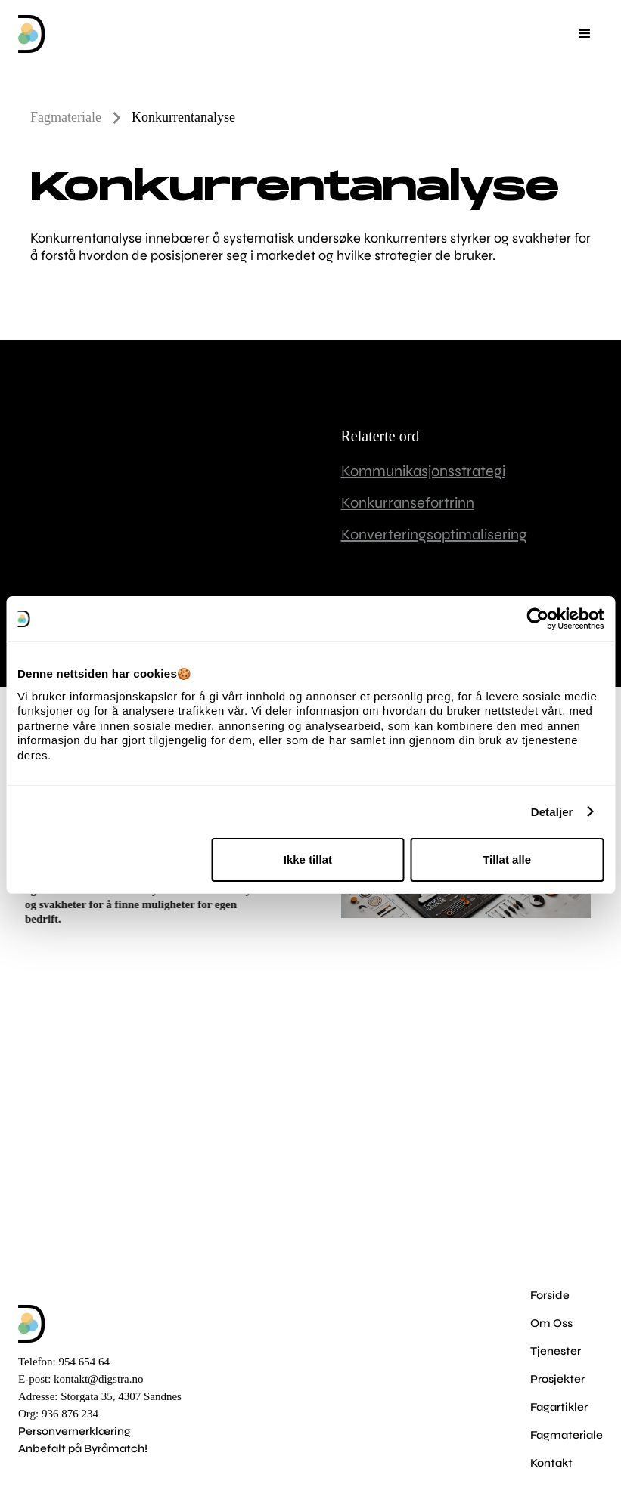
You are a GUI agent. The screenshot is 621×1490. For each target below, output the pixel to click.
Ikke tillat (308, 859)
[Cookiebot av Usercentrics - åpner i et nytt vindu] (537, 618)
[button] (585, 34)
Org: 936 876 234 (58, 1414)
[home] (31, 34)
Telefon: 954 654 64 (64, 1362)
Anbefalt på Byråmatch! (82, 1448)
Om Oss (551, 1323)
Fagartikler (559, 1407)
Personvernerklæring (74, 1431)
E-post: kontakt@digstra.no (80, 1379)
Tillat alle (507, 859)
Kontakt (551, 1463)
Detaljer (552, 811)
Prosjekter (557, 1379)
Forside (550, 1295)
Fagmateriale (566, 1435)
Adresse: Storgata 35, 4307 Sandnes (100, 1396)
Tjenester (555, 1351)
